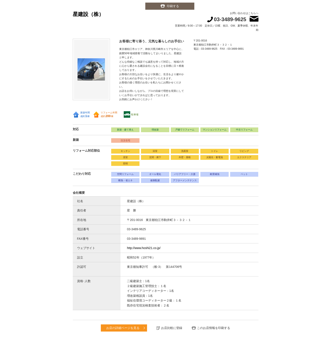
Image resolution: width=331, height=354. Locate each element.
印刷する (173, 6)
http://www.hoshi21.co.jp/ (144, 248)
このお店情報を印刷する (213, 328)
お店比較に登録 (171, 328)
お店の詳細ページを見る (122, 328)
